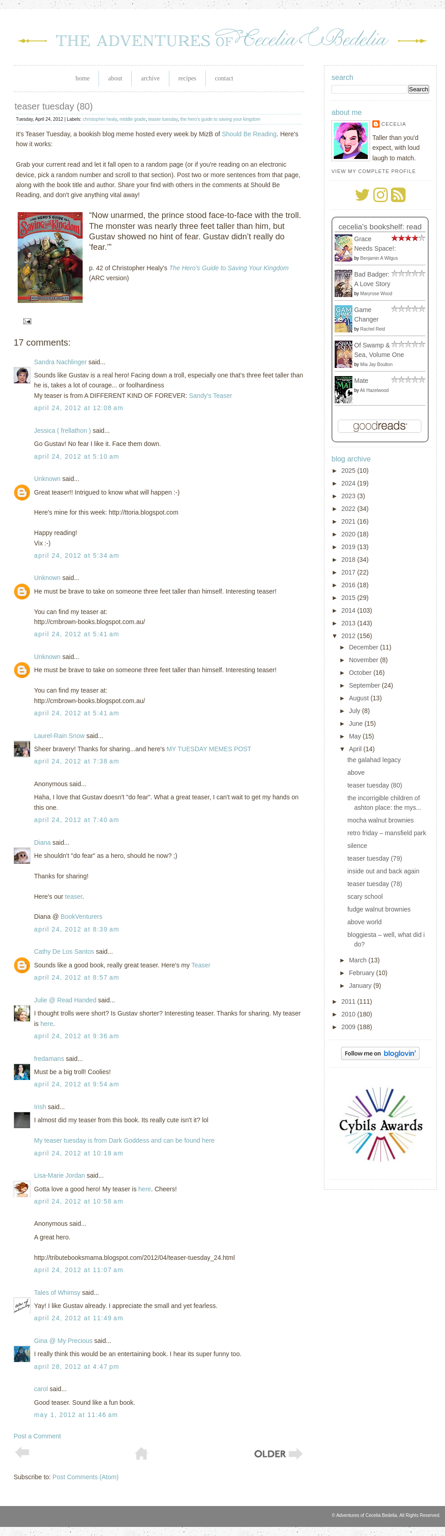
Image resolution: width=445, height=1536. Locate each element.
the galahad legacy (374, 759)
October (361, 672)
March (358, 960)
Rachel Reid (372, 329)
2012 (349, 635)
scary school (365, 896)
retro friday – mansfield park (386, 833)
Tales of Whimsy (57, 1292)
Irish (40, 1106)
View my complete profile (373, 171)
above (356, 772)
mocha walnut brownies (380, 820)
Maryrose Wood (376, 293)
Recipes (187, 78)
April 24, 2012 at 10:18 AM (79, 1153)
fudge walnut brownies (378, 909)
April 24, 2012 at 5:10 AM (76, 456)
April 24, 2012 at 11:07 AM (79, 1269)
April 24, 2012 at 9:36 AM (76, 1036)
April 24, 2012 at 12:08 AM (79, 407)
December (364, 647)
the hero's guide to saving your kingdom (220, 119)
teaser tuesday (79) (374, 858)
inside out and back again (383, 871)
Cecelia (393, 124)
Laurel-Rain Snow (59, 735)
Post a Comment (37, 1436)
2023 (349, 496)
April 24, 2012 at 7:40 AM (76, 819)
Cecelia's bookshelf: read (379, 227)
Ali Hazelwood (374, 390)
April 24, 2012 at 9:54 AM (76, 1084)
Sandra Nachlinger (60, 362)
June (356, 723)
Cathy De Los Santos (64, 951)
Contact (224, 78)
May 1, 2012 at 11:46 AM (76, 1414)
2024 (349, 483)
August (359, 698)
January (361, 985)
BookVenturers (82, 916)
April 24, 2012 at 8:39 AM (76, 929)
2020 (349, 534)
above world (364, 922)
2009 (349, 1027)
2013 (349, 623)
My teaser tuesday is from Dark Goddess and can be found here (124, 1140)
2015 (349, 597)
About (115, 78)
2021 (349, 521)
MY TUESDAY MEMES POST (209, 749)
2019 (349, 546)
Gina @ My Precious (63, 1340)
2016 (349, 585)
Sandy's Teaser (210, 395)
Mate (361, 380)
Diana (42, 842)
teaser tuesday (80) (54, 106)
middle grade (132, 119)
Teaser (200, 965)
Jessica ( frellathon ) (62, 430)
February (362, 972)
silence (357, 845)
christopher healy (100, 119)
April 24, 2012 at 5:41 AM (76, 634)
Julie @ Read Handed (65, 1000)
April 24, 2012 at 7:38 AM (76, 761)
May (355, 736)
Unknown (47, 478)
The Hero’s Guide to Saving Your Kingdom (228, 268)
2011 (349, 1001)
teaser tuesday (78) (374, 883)
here (46, 1023)
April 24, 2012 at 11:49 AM (79, 1318)
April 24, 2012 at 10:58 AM (79, 1201)
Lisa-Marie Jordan (59, 1175)
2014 (349, 610)
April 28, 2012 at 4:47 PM (76, 1366)
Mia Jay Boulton (376, 364)
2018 (349, 559)
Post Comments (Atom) (86, 1477)
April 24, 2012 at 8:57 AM (76, 977)
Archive (150, 78)
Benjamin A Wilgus (379, 258)
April (356, 749)
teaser (73, 896)
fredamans (49, 1058)
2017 (349, 572)
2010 (349, 1014)
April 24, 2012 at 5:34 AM (76, 555)
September (365, 685)
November (364, 660)
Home (82, 78)
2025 (349, 470)
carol (41, 1388)
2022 (349, 508)
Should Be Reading (249, 134)
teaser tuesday (163, 119)
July (355, 710)
